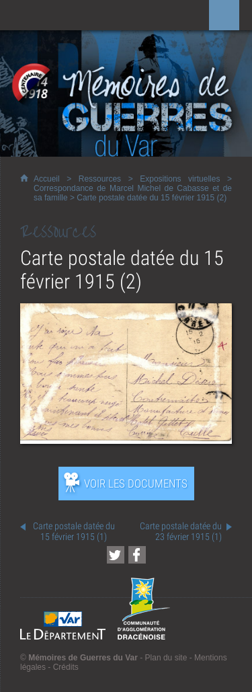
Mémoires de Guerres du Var (83, 657)
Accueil (47, 179)
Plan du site (166, 657)
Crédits (66, 667)
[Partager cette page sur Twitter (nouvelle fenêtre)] (115, 555)
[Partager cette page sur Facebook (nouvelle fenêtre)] (137, 555)
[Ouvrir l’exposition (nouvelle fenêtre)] (126, 440)
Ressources (100, 179)
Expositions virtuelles (180, 179)
